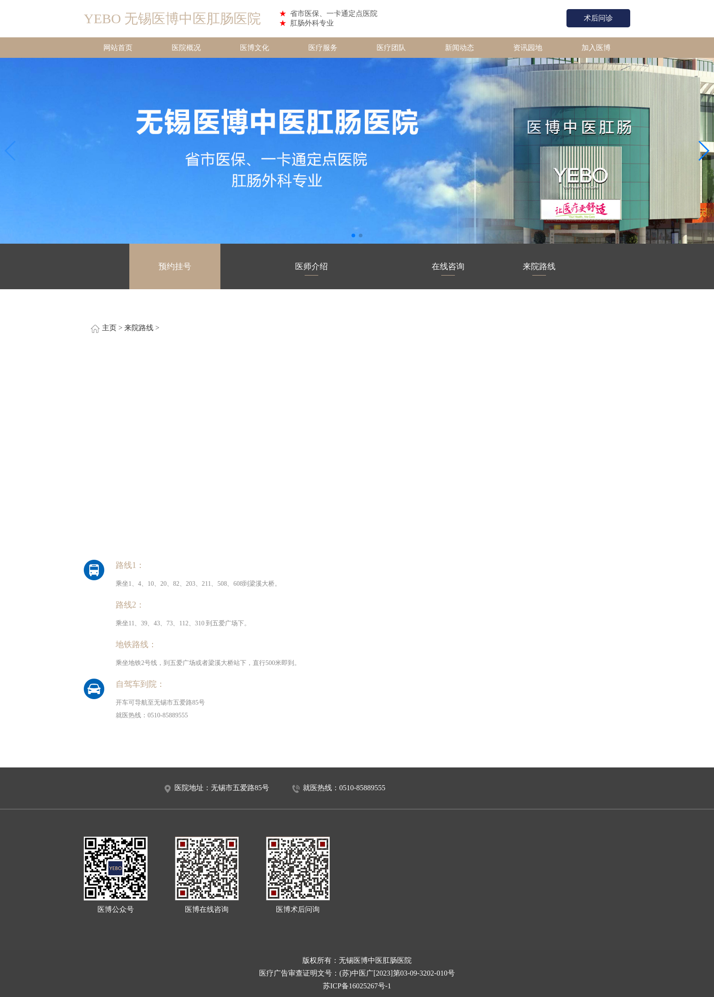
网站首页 (118, 47)
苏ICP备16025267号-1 (357, 986)
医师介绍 (311, 269)
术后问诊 (598, 18)
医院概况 (186, 47)
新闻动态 (459, 47)
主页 (109, 328)
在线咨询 (448, 269)
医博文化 (254, 47)
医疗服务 (322, 47)
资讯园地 (527, 47)
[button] (353, 235)
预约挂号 (174, 269)
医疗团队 (391, 47)
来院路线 (539, 269)
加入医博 (596, 47)
